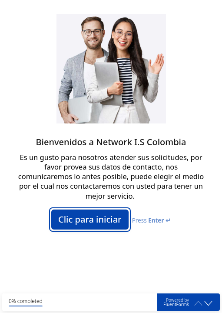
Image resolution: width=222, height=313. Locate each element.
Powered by (176, 302)
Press (151, 220)
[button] (208, 303)
